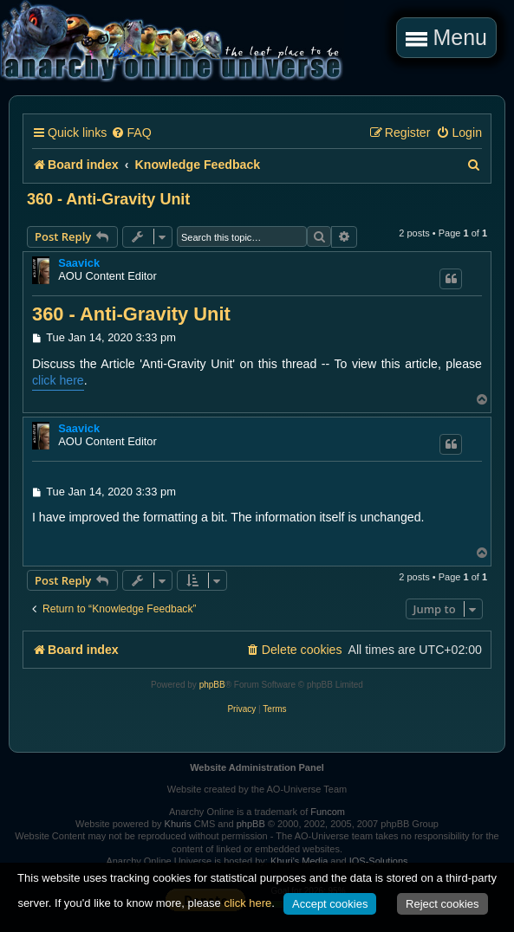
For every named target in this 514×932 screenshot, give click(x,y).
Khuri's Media (299, 861)
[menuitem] (131, 133)
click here (58, 380)
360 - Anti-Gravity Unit (108, 199)
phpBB (212, 684)
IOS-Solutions (378, 861)
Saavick (79, 262)
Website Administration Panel (257, 767)
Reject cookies (442, 903)
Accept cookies (330, 903)
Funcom (327, 811)
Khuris (178, 824)
